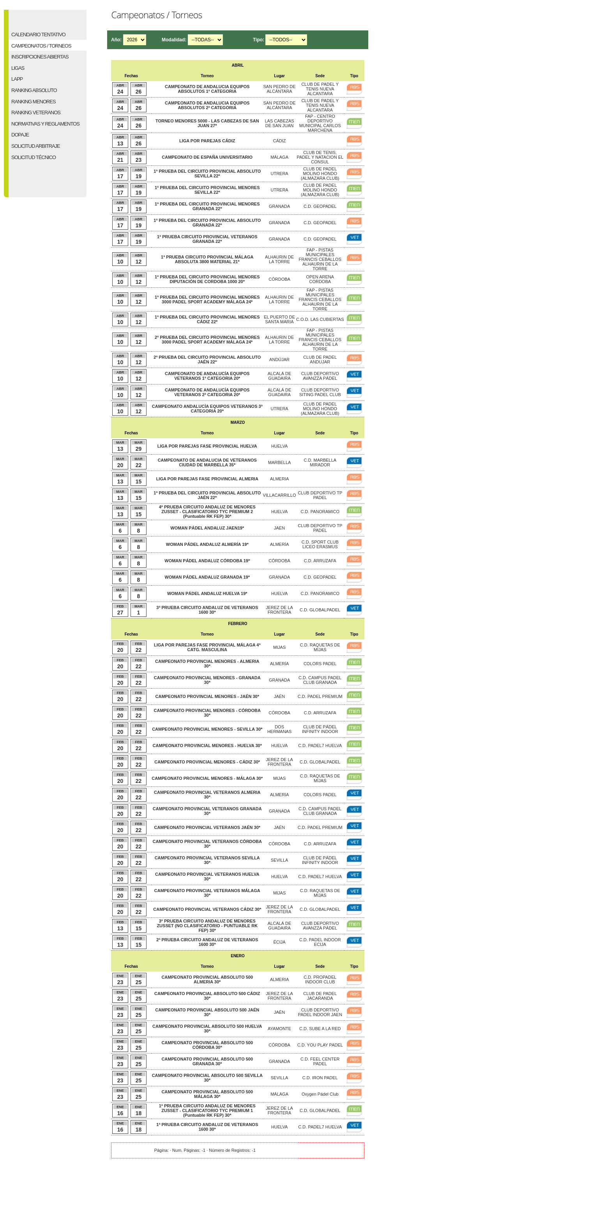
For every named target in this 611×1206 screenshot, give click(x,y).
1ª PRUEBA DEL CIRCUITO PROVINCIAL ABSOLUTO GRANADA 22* (207, 222)
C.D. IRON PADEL (320, 1077)
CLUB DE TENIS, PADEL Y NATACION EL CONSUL (320, 157)
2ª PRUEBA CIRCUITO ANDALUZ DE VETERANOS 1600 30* (207, 942)
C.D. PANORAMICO (320, 511)
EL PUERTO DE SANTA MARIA (279, 319)
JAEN (279, 528)
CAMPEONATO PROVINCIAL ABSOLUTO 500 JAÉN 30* (207, 1012)
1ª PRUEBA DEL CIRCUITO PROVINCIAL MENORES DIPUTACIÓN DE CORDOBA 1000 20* (207, 279)
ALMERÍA (279, 544)
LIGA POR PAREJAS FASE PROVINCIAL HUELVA (207, 446)
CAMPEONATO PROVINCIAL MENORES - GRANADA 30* (207, 680)
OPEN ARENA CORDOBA (320, 279)
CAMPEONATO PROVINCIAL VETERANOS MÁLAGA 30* (207, 893)
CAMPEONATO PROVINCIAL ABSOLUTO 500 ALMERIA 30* (207, 979)
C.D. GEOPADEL (320, 206)
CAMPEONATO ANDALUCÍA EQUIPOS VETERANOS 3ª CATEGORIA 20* (207, 408)
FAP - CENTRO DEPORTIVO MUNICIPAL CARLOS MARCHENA (320, 123)
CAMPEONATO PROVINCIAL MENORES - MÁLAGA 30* (207, 778)
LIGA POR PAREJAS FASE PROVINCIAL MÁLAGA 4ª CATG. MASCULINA (207, 647)
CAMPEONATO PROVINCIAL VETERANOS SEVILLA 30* (207, 860)
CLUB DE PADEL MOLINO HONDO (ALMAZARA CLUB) (320, 173)
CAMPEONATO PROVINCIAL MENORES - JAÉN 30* (207, 696)
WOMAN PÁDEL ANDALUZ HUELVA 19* (207, 593)
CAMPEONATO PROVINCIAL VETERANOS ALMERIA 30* (207, 794)
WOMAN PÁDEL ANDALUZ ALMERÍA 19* (207, 544)
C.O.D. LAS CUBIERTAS (320, 319)
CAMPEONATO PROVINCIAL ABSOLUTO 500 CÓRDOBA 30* (207, 1045)
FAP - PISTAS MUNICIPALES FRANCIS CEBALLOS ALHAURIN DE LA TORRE (320, 259)
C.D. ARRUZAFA (320, 560)
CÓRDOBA (279, 279)
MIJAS (279, 647)
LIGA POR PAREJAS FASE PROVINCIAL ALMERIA (207, 478)
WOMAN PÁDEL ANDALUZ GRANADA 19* (207, 577)
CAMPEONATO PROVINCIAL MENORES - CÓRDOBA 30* (207, 712)
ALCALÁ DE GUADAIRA (279, 376)
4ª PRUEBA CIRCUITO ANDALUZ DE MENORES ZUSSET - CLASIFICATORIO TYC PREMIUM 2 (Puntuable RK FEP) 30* (207, 512)
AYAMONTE (279, 1028)
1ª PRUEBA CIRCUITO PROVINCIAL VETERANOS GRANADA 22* (207, 239)
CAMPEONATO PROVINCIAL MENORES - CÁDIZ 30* (207, 762)
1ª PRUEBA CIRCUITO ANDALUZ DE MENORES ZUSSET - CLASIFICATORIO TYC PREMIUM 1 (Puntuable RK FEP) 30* (207, 1110)
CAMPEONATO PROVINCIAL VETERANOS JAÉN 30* (207, 827)
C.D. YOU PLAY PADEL (320, 1045)
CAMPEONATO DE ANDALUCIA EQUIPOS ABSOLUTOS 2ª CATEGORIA (207, 105)
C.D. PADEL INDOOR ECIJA (320, 942)
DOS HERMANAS (279, 729)
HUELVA (279, 446)
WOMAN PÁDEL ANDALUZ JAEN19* (207, 528)
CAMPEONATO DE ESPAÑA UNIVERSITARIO (207, 157)
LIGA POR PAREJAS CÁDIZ (207, 140)
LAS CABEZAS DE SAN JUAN (279, 123)
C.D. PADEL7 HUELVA (320, 745)
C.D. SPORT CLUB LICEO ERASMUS (320, 544)
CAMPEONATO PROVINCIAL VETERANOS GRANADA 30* (207, 811)
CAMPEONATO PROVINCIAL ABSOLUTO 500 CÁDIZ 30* (207, 996)
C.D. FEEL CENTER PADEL (319, 1061)
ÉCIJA (279, 942)
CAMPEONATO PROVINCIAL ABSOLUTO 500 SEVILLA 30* (207, 1077)
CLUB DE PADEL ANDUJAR (320, 359)
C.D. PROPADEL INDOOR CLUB (320, 979)
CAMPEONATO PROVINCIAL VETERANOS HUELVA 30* (207, 876)
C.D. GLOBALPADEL (320, 609)
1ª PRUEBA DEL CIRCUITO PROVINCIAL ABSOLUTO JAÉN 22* (207, 495)
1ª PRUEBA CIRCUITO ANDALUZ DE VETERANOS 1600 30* (207, 1127)
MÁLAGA (279, 157)
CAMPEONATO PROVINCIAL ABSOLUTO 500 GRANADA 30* (207, 1061)
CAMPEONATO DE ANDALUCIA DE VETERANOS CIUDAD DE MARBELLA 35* (207, 462)
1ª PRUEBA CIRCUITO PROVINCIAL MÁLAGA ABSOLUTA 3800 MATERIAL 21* (207, 259)
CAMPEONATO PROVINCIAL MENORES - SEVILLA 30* (207, 729)
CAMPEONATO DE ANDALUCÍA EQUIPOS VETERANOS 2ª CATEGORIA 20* (207, 392)
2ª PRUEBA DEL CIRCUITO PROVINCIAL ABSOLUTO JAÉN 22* (207, 359)
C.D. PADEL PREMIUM (320, 696)
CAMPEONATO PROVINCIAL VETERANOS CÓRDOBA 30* (207, 843)
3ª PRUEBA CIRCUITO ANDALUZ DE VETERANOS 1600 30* (207, 610)
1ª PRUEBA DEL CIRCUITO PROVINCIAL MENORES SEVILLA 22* (207, 190)
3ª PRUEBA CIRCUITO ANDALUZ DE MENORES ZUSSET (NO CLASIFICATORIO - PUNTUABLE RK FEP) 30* (207, 926)
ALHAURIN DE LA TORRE (279, 259)
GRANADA (279, 206)
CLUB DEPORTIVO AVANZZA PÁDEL (320, 376)
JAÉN (279, 696)
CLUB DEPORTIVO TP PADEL (320, 495)
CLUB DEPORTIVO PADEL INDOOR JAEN (320, 1012)
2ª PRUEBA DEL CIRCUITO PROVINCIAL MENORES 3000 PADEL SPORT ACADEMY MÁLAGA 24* (207, 339)
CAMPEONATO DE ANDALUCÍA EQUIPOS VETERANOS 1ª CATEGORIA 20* (207, 376)
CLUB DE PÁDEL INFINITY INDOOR (320, 729)
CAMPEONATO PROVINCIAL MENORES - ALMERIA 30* (207, 663)
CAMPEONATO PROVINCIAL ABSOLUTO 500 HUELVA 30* (207, 1028)
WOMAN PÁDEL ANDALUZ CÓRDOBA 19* (207, 560)
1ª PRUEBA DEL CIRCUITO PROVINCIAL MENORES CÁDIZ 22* (207, 319)
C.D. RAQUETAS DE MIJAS (320, 647)
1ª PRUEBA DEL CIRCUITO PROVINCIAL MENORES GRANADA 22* (207, 206)
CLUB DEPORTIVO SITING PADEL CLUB (320, 392)
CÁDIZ (279, 140)
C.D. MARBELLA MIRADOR (320, 462)
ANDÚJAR (279, 359)
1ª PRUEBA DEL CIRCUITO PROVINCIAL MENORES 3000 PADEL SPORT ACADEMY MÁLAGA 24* (207, 299)
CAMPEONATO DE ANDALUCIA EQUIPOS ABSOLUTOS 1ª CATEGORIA (207, 89)
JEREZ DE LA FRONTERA (279, 610)
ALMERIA (279, 478)
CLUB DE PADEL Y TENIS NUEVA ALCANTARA (320, 89)
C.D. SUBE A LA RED (320, 1028)
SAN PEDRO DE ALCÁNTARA (279, 89)
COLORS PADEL (320, 663)
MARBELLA (279, 462)
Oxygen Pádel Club (320, 1094)
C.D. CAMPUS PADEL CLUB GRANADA (319, 680)
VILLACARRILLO (279, 495)
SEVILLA (279, 860)
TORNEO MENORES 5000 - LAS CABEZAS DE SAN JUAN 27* (207, 123)
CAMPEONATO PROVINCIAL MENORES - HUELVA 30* (207, 745)
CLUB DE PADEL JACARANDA (320, 996)
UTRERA (279, 173)
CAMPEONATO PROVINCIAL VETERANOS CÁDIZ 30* (207, 909)
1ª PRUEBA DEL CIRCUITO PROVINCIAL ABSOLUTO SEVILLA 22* (207, 173)
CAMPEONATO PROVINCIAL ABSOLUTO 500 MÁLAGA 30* (207, 1094)
